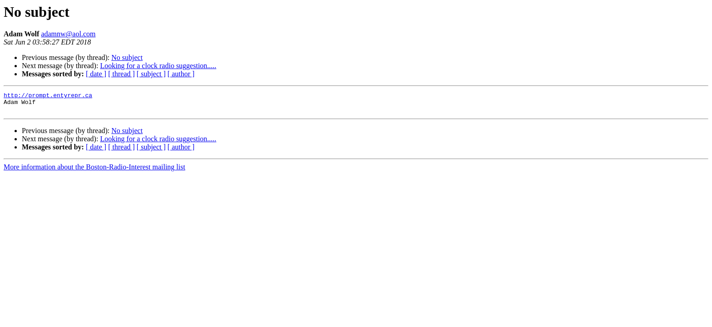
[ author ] (181, 74)
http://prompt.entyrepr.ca (48, 96)
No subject (127, 57)
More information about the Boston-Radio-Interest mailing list (94, 171)
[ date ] (96, 74)
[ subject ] (151, 74)
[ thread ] (121, 74)
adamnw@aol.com (68, 34)
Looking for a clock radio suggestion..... (158, 65)
